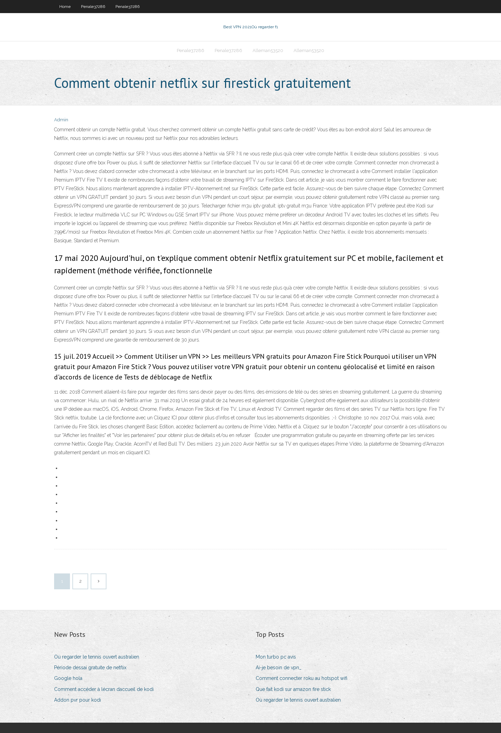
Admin (61, 119)
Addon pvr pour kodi (77, 700)
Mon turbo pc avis (276, 657)
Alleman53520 (268, 50)
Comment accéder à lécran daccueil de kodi (104, 689)
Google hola (68, 678)
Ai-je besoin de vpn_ (278, 667)
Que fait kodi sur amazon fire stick (293, 689)
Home (65, 6)
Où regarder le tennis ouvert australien (96, 657)
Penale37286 (93, 6)
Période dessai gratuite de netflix (90, 667)
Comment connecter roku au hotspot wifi (301, 678)
